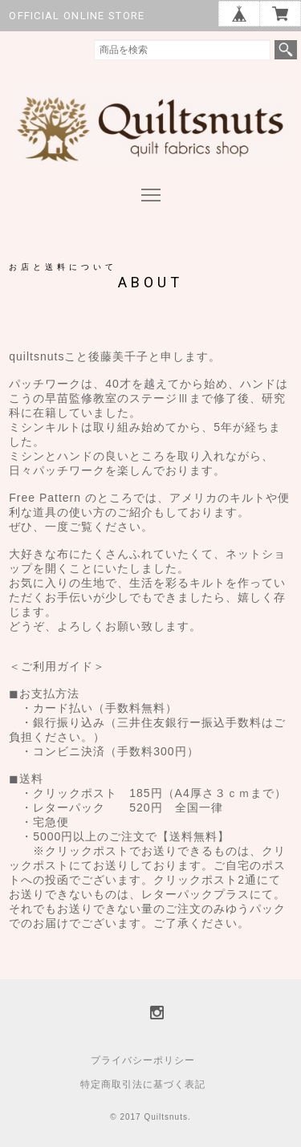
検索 (286, 49)
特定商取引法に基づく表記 (142, 1084)
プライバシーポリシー (143, 1060)
